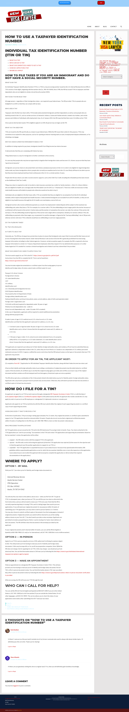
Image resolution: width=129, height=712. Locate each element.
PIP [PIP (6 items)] (115, 67)
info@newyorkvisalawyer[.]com (12, 698)
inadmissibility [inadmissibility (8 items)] (115, 65)
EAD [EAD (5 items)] (113, 63)
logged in (16, 685)
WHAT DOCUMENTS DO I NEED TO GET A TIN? (25, 65)
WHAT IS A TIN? (14, 60)
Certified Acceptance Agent (32, 396)
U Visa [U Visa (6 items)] (101, 72)
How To (9, 603)
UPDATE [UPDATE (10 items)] (110, 70)
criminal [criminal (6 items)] (108, 63)
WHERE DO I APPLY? (16, 70)
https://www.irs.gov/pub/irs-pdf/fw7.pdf (46, 255)
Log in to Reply (12, 646)
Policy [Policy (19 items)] (102, 68)
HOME (89, 26)
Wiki (101, 2)
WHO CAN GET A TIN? (17, 63)
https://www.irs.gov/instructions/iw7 (16, 260)
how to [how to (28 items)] (103, 65)
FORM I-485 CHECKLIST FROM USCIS (17, 607)
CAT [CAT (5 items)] (107, 62)
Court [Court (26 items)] (102, 63)
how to (9, 605)
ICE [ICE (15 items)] (109, 65)
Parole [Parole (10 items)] (111, 67)
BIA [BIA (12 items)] (110, 60)
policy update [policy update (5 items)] (109, 68)
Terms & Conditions (92, 697)
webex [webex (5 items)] (109, 72)
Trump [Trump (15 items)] (104, 70)
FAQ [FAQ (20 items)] (116, 63)
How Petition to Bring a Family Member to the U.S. (20, 608)
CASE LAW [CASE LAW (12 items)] (103, 62)
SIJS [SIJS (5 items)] (119, 68)
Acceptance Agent (12, 396)
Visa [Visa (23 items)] (105, 72)
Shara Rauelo (15, 657)
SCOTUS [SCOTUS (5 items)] (115, 68)
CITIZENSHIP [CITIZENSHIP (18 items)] (113, 62)
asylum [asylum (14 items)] (105, 60)
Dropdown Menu (64, 2)
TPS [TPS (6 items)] (100, 70)
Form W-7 (17, 363)
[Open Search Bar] (121, 26)
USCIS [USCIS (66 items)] (116, 70)
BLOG (105, 26)
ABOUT (97, 26)
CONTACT (113, 26)
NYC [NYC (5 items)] (107, 67)
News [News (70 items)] (103, 67)
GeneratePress (19, 710)
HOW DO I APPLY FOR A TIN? (19, 68)
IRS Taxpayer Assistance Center (60, 394)
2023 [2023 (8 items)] (101, 61)
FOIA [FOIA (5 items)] (119, 63)
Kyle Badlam (15, 630)
